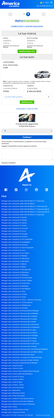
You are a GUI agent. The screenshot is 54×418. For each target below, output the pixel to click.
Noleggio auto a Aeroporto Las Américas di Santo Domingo (21, 357)
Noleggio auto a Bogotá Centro (12, 366)
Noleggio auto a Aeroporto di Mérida (13, 264)
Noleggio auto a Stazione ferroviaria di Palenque (18, 404)
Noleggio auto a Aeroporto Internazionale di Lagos (18, 330)
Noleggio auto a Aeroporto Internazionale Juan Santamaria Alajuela (24, 349)
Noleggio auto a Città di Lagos (11, 382)
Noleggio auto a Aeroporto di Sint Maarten (15, 289)
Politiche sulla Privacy (43, 415)
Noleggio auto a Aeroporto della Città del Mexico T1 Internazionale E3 (25, 212)
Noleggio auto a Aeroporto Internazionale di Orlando (19, 333)
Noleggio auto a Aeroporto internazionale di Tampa (19, 341)
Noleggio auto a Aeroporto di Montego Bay (16, 269)
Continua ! (27, 137)
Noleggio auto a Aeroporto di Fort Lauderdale (16, 239)
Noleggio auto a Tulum (9, 407)
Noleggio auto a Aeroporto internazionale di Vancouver (20, 344)
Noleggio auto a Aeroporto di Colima (14, 225)
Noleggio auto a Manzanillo (10, 390)
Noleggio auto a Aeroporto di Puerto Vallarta (16, 280)
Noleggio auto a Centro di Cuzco (12, 377)
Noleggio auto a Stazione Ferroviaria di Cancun (17, 398)
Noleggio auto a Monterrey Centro (13, 393)
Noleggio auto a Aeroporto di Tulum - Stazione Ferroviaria (21, 300)
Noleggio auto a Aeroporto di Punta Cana (15, 283)
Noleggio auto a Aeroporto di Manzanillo (15, 258)
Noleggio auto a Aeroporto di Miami (13, 267)
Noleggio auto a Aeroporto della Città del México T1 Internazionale (24, 206)
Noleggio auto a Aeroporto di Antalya (14, 220)
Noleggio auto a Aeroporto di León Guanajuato (17, 247)
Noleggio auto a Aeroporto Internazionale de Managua (20, 311)
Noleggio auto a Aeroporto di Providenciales (16, 278)
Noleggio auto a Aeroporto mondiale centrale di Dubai (19, 360)
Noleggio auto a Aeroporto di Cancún (14, 223)
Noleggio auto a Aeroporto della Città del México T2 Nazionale (22, 215)
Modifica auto (27, 102)
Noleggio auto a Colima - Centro (12, 385)
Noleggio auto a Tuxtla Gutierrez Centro (15, 409)
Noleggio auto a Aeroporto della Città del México (18, 204)
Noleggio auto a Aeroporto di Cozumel (14, 228)
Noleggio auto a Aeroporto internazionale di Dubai (18, 322)
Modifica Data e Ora (27, 51)
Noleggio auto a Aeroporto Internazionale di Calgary (19, 319)
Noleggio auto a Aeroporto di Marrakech (15, 261)
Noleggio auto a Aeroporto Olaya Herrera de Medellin (19, 363)
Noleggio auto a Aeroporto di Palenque (14, 275)
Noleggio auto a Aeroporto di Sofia (13, 291)
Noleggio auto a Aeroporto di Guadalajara (15, 242)
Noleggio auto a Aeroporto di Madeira (14, 256)
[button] (44, 2)
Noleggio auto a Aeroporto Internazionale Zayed (17, 355)
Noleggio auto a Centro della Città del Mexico (17, 374)
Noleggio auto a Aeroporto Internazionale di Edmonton (20, 324)
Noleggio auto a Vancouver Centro (13, 412)
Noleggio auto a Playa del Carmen (13, 396)
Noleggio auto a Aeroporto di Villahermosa (16, 305)
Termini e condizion (8, 162)
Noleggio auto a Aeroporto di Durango (14, 234)
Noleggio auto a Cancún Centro (12, 368)
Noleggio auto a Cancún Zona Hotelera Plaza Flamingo (20, 371)
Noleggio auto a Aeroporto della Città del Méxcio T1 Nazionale (22, 201)
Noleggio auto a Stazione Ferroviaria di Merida (17, 401)
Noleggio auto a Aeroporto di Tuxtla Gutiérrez (17, 302)
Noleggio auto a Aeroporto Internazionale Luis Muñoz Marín (22, 352)
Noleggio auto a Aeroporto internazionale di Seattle (19, 338)
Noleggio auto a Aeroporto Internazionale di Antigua (19, 316)
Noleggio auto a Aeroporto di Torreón (14, 294)
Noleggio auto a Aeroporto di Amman (14, 217)
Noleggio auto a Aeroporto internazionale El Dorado (19, 346)
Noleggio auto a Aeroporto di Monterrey (15, 272)
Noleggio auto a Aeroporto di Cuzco (13, 231)
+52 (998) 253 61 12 (45, 6)
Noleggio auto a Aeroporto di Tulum (13, 297)
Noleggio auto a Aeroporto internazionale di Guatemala (20, 327)
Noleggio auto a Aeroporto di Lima (13, 250)
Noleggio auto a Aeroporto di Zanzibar (14, 308)
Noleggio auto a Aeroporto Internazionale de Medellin (19, 313)
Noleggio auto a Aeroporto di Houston (14, 245)
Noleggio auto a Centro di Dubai (12, 379)
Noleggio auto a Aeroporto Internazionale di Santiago (19, 335)
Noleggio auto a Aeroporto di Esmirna (14, 236)
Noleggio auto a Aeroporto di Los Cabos (15, 253)
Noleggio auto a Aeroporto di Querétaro (14, 286)
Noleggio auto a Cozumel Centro (12, 387)
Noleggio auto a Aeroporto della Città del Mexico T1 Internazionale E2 (25, 209)
